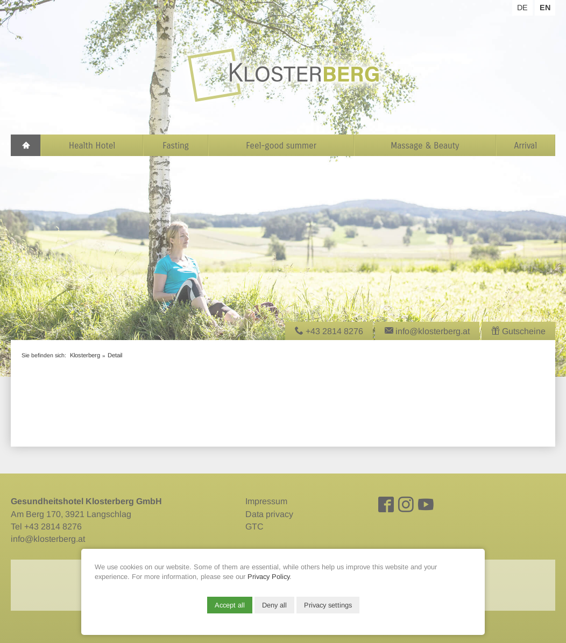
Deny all (274, 605)
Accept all (230, 605)
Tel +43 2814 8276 (46, 526)
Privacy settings (328, 605)
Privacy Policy (268, 577)
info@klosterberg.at (48, 538)
